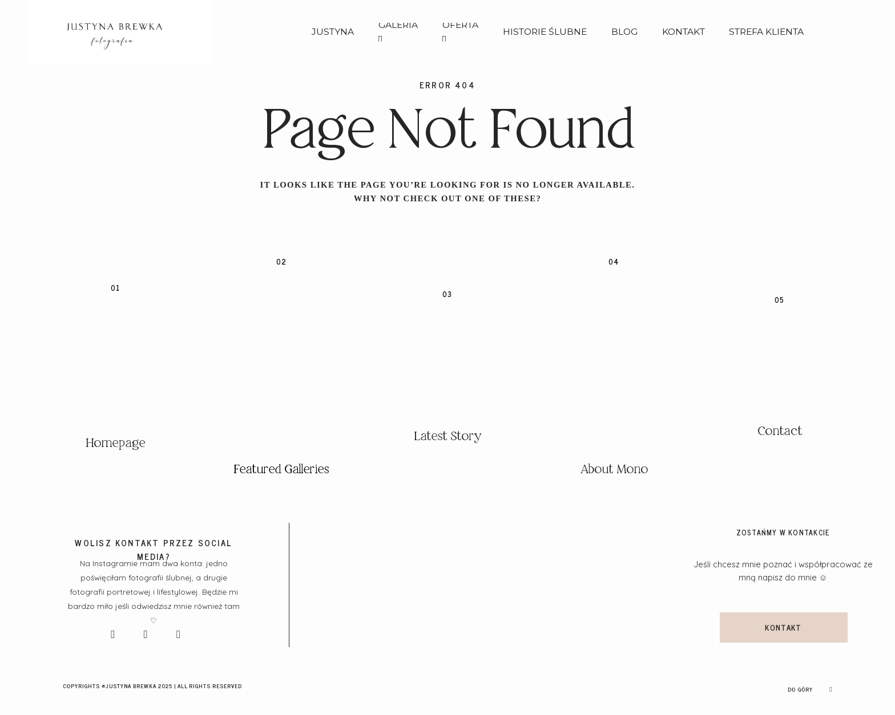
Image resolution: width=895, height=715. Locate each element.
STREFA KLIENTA (766, 31)
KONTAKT (683, 31)
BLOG (624, 31)
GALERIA (398, 31)
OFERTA (460, 31)
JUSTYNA (333, 31)
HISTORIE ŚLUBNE (545, 31)
